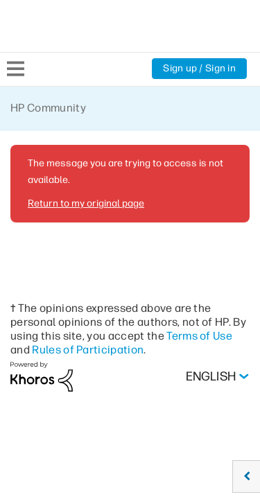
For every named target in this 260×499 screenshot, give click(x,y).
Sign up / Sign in (199, 68)
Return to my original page (86, 203)
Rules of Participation (88, 349)
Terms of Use (199, 335)
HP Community (48, 107)
